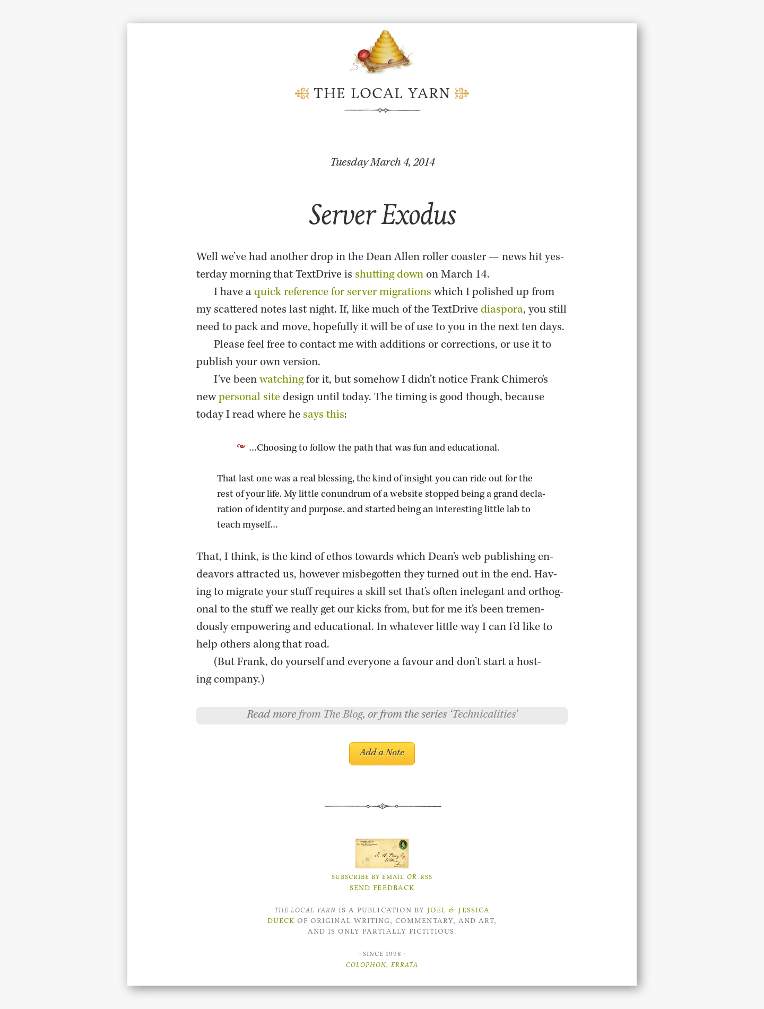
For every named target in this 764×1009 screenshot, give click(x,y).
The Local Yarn (382, 93)
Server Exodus (382, 214)
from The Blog (331, 715)
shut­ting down (389, 275)
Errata (404, 964)
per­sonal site (249, 398)
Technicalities (483, 715)
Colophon (366, 964)
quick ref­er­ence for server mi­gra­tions (342, 293)
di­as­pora (502, 310)
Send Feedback (382, 887)
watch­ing (281, 380)
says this (323, 415)
